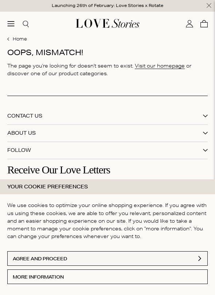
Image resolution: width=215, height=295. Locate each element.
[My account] (189, 23)
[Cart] (204, 23)
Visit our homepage (160, 65)
